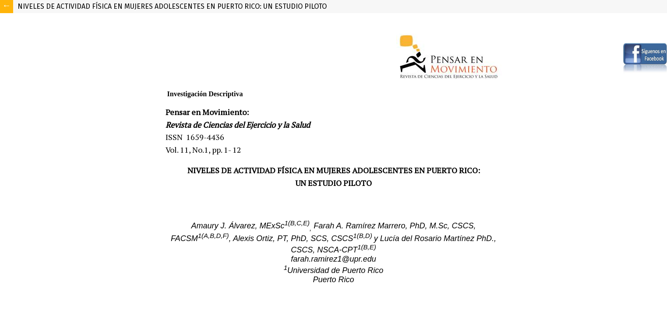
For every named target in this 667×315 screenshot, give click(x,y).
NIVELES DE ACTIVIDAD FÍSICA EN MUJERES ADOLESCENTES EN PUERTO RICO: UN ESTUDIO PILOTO (172, 6)
